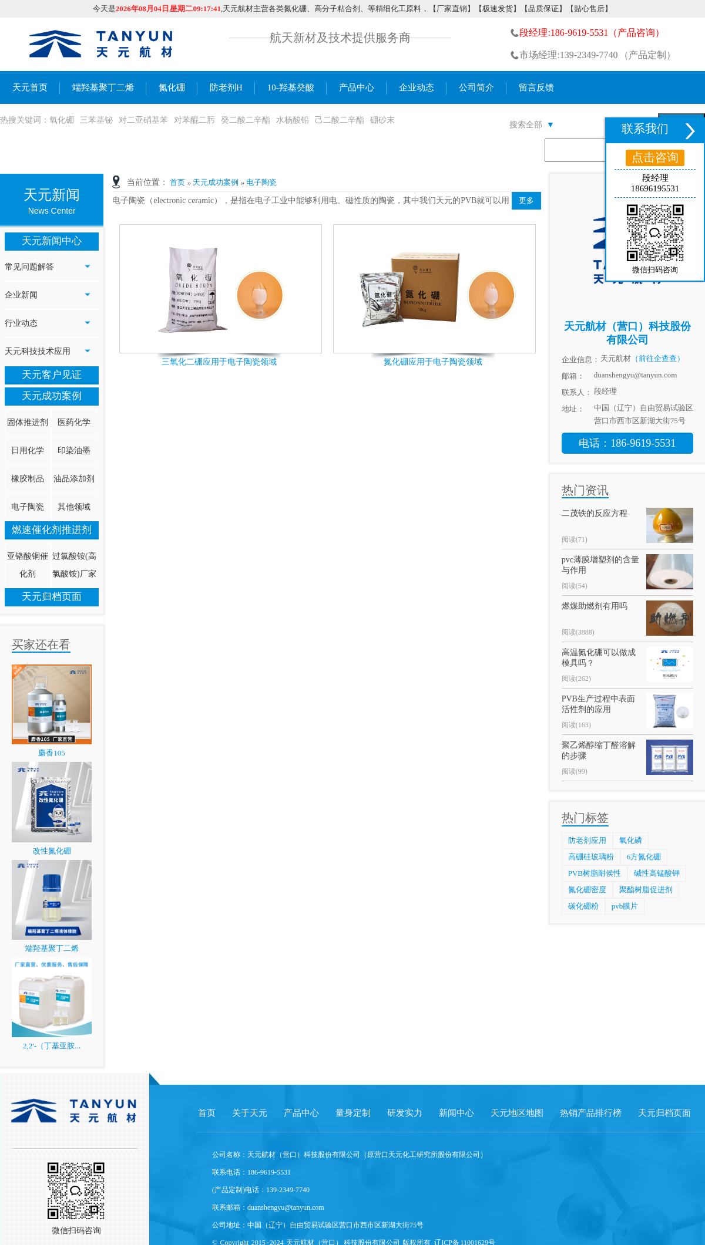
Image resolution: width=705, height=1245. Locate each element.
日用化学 (27, 450)
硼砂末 (382, 120)
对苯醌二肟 (194, 120)
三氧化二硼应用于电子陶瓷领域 (219, 361)
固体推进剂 (27, 422)
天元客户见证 (52, 374)
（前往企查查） (657, 358)
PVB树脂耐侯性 (594, 873)
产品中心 (356, 87)
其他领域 (74, 506)
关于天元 (249, 1113)
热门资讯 (585, 490)
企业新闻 (21, 295)
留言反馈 (536, 87)
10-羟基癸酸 (290, 87)
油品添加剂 (74, 478)
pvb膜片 (625, 906)
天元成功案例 (52, 395)
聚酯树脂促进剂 (646, 889)
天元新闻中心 (52, 241)
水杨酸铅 (292, 120)
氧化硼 (61, 120)
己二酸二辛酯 (339, 120)
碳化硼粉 (583, 906)
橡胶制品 (27, 478)
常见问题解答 (29, 266)
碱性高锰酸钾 (657, 873)
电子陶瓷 (27, 506)
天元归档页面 (52, 596)
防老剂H (226, 87)
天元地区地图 (517, 1113)
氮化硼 (172, 87)
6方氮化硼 (644, 856)
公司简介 (476, 87)
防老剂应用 (587, 840)
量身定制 (353, 1113)
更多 (526, 200)
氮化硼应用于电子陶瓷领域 (433, 361)
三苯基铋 (96, 120)
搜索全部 (532, 124)
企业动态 (416, 87)
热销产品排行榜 (591, 1113)
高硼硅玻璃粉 (591, 856)
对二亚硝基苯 (143, 120)
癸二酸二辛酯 (245, 120)
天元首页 (30, 87)
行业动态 (21, 323)
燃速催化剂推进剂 (52, 529)
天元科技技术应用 (37, 351)
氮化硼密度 (587, 889)
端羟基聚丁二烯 (103, 87)
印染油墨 (74, 450)
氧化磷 (630, 840)
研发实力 (404, 1113)
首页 (177, 182)
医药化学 (74, 422)
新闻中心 (456, 1113)
